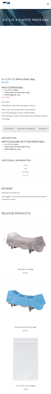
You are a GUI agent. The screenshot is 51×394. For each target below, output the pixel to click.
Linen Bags (6, 119)
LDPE (8, 110)
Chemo (20, 113)
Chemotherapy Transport (11, 116)
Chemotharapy (29, 113)
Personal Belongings (9, 113)
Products (31, 106)
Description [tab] (8, 129)
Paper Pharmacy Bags (20, 106)
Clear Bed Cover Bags (26, 269)
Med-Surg (24, 110)
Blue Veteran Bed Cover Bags (25, 327)
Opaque (32, 110)
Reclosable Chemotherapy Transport (34, 116)
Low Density (15, 110)
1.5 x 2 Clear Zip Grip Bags (25, 386)
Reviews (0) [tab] (43, 129)
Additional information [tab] (26, 129)
